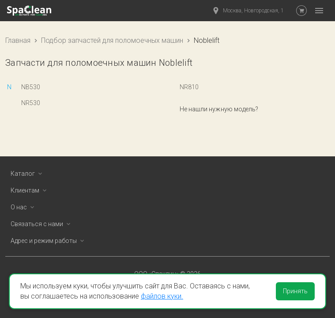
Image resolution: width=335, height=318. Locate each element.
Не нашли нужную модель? (219, 109)
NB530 (30, 87)
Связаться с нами (42, 223)
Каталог (28, 173)
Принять (295, 291)
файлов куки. (162, 296)
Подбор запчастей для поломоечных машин (112, 40)
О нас (24, 207)
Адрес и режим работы (49, 240)
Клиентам (30, 190)
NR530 (30, 102)
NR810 (189, 87)
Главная (17, 40)
